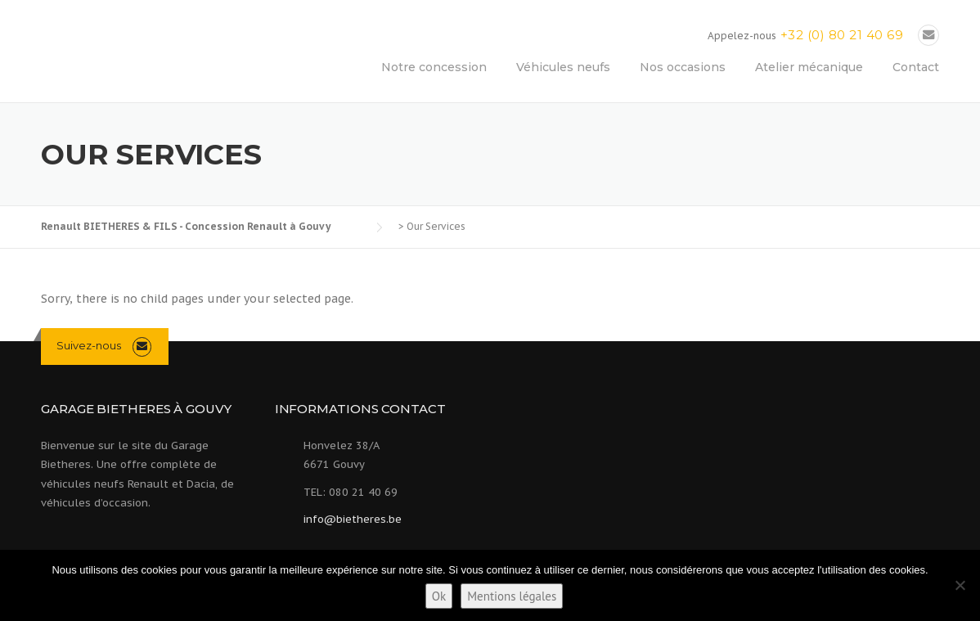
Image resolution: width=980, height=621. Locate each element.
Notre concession (434, 67)
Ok (439, 596)
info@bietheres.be (352, 519)
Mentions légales (511, 596)
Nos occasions (683, 67)
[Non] (959, 585)
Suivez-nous (88, 345)
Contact (915, 67)
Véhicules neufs (563, 67)
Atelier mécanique (809, 67)
